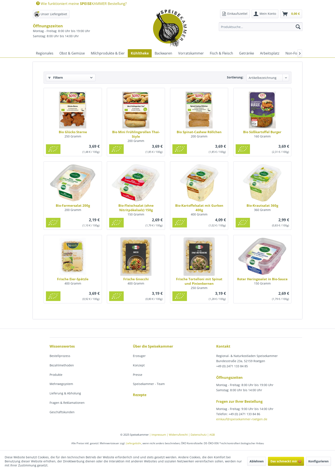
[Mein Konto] (265, 14)
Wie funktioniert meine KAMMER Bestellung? (81, 3)
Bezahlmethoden (62, 365)
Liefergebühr (133, 443)
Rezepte (139, 394)
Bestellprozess (60, 356)
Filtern (55, 77)
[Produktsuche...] (261, 26)
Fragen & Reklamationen (67, 403)
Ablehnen (257, 461)
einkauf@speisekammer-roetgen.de (241, 419)
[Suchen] (298, 26)
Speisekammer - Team (149, 384)
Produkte (56, 375)
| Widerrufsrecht (177, 435)
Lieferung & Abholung (65, 393)
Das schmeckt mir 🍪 (285, 461)
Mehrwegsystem (61, 384)
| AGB (211, 435)
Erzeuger (139, 356)
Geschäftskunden (62, 412)
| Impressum (158, 435)
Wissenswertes (62, 346)
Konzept (139, 365)
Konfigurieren (318, 461)
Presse (137, 375)
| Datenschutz (197, 435)
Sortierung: (235, 77)
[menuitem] (80, 3)
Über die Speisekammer (153, 346)
